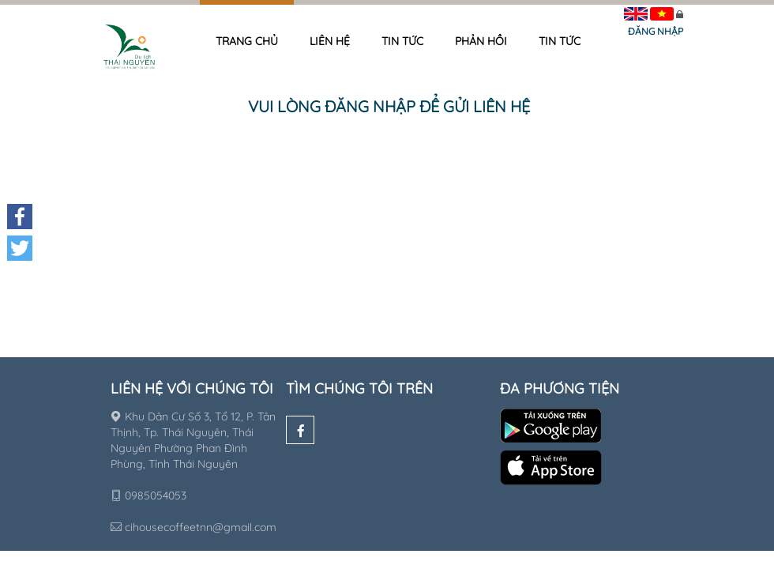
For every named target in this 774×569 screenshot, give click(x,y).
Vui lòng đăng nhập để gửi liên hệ (389, 106)
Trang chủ (247, 41)
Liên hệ (330, 41)
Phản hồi (481, 41)
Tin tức (402, 41)
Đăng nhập (655, 31)
